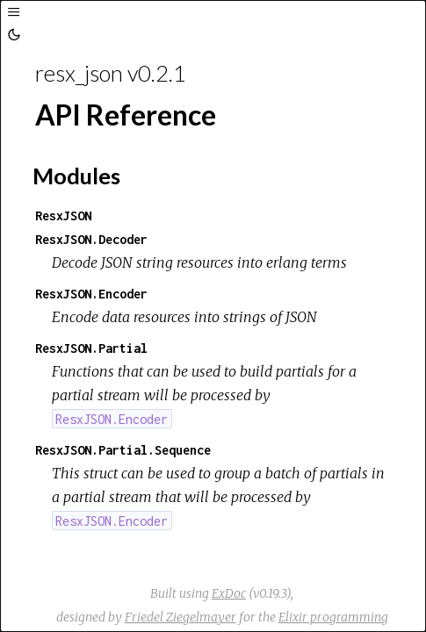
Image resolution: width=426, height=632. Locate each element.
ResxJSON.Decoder (91, 239)
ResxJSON (63, 215)
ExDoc (229, 593)
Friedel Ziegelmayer (180, 617)
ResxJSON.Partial (91, 348)
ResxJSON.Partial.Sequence (123, 449)
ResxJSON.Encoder (91, 293)
